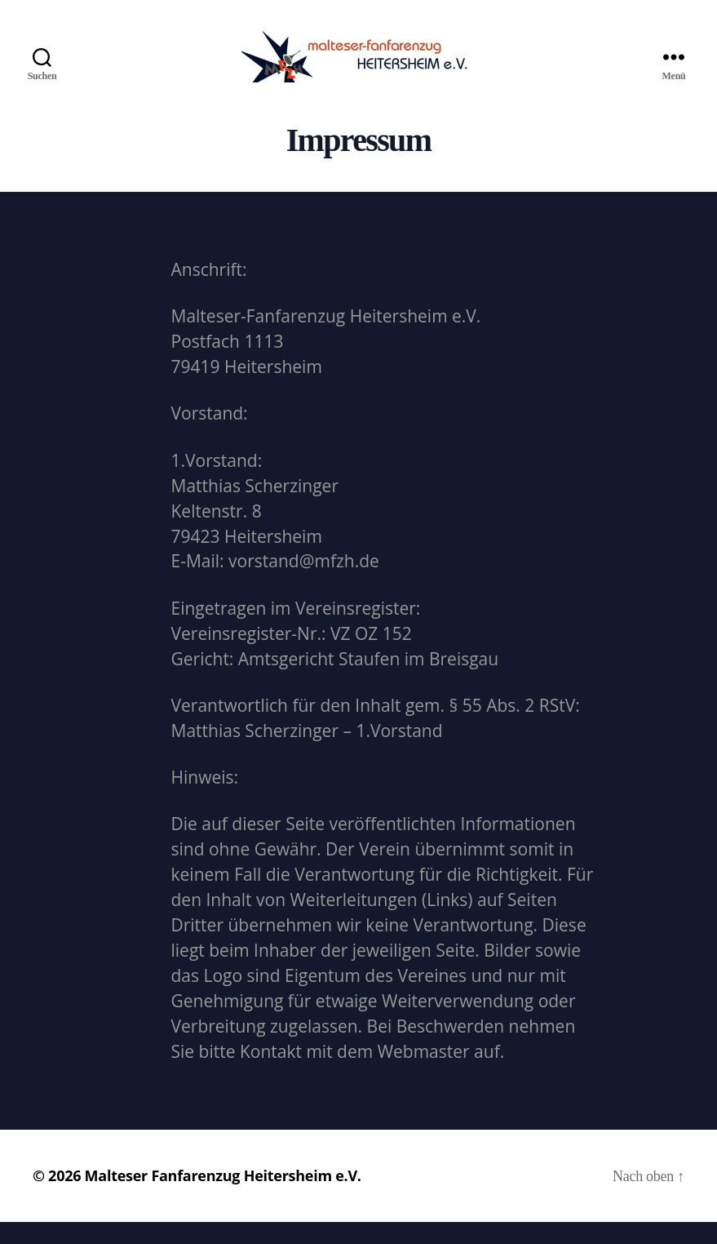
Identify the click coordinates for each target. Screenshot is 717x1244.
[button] (26, 24)
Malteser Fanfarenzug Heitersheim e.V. (223, 1197)
